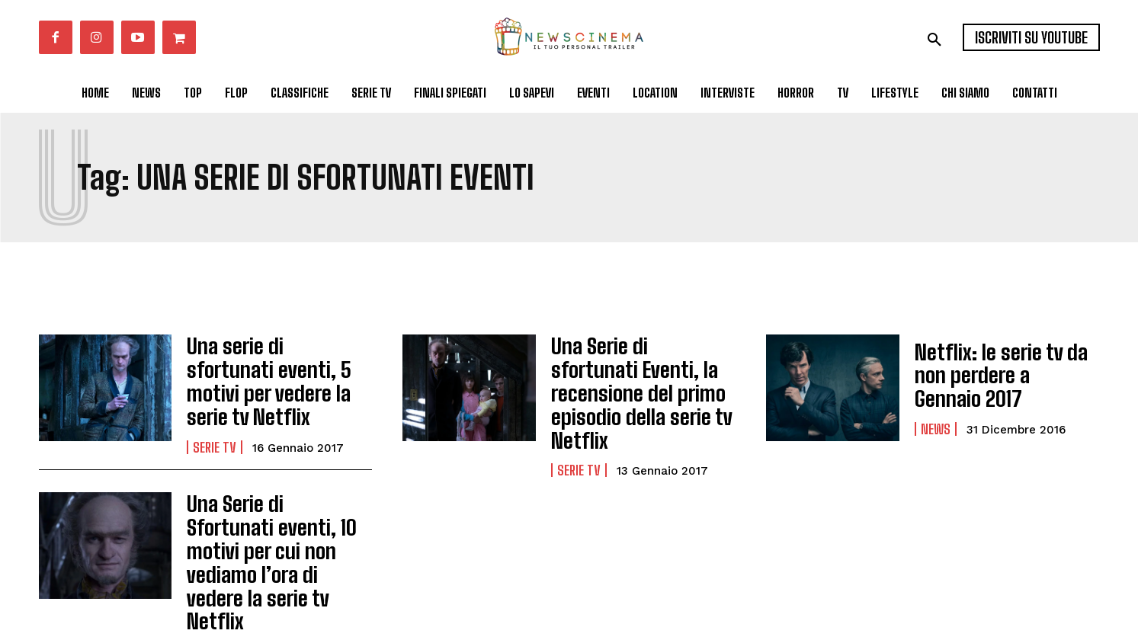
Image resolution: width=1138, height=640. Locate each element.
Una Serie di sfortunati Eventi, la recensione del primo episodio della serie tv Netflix (642, 375)
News (935, 414)
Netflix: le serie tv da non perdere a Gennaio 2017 (1004, 374)
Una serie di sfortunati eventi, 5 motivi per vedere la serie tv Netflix (274, 375)
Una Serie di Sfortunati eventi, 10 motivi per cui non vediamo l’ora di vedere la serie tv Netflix (274, 513)
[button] (934, 39)
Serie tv (214, 423)
